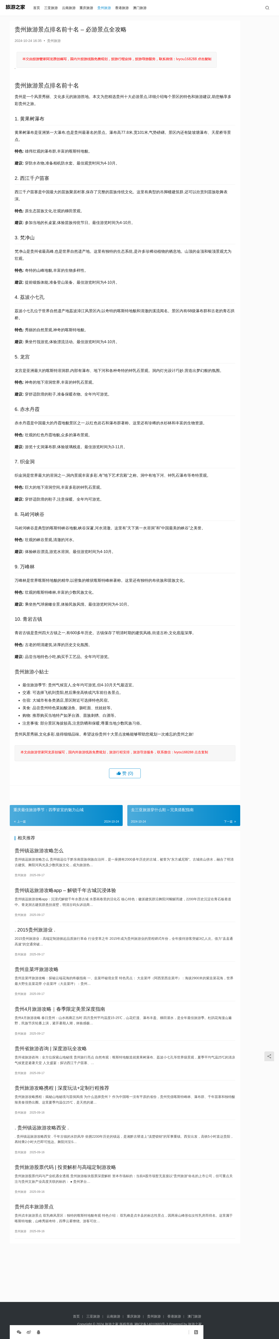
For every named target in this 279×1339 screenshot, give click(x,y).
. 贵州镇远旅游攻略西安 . (42, 1172)
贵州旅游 (106, 8)
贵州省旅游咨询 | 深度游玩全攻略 (51, 1090)
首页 (39, 8)
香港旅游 (124, 8)
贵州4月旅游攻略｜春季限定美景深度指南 (60, 1048)
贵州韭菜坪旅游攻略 (37, 1007)
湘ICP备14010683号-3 (151, 1324)
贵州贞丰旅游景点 (34, 1254)
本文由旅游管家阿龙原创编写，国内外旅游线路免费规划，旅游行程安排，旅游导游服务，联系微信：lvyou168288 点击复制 (106, 781)
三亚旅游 (53, 8)
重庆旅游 (89, 8)
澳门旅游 (142, 8)
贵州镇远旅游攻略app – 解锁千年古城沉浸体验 (65, 925)
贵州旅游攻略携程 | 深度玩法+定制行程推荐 (62, 1131)
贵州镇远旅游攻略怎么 (39, 884)
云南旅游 (71, 8)
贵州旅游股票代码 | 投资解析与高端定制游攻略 (65, 1213)
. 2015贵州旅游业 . (35, 966)
